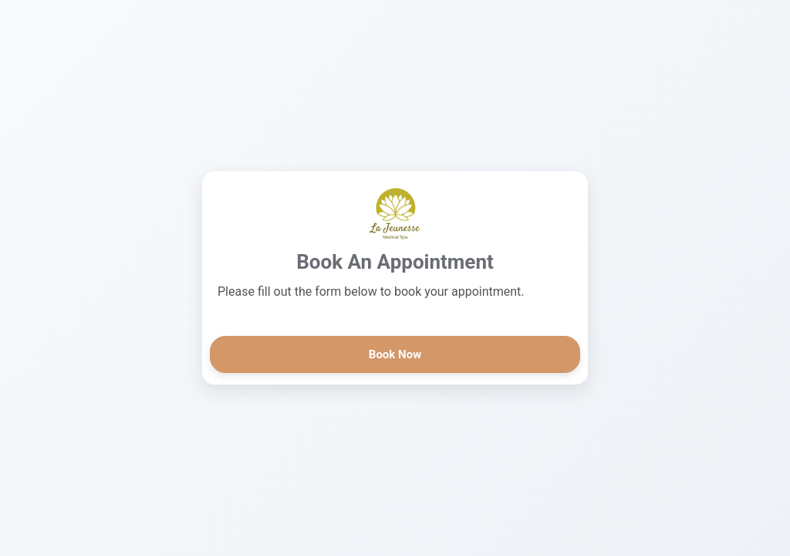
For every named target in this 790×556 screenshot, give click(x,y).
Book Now (395, 354)
